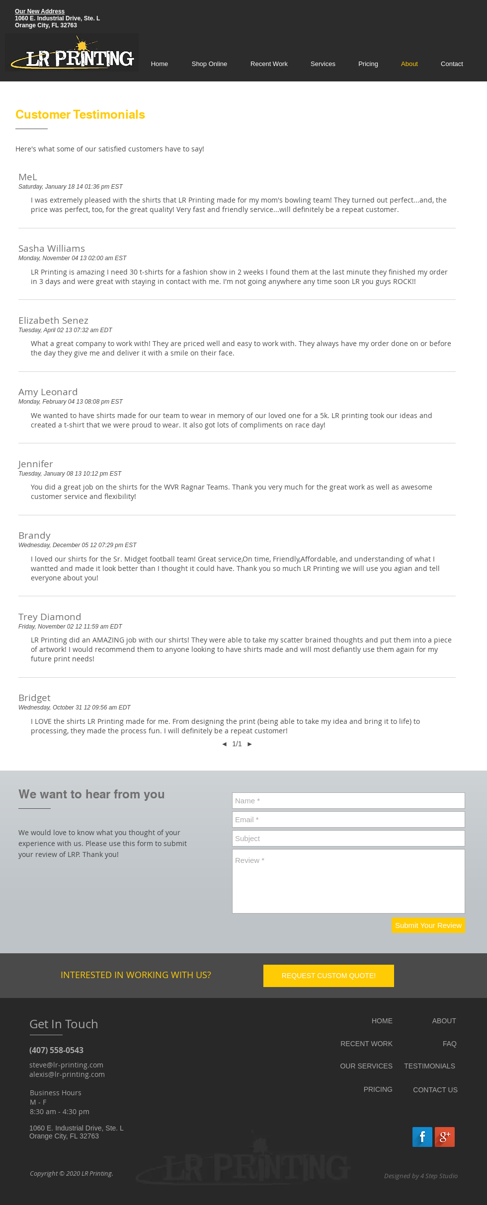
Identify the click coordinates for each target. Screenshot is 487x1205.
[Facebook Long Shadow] (422, 1137)
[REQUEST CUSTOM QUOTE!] (328, 976)
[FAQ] (437, 1044)
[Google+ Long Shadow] (445, 1137)
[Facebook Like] (387, 1136)
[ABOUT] (439, 1021)
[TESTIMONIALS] (429, 1066)
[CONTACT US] (435, 1090)
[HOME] (360, 1021)
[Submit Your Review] (428, 925)
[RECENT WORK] (360, 1044)
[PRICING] (360, 1089)
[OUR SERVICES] (360, 1066)
